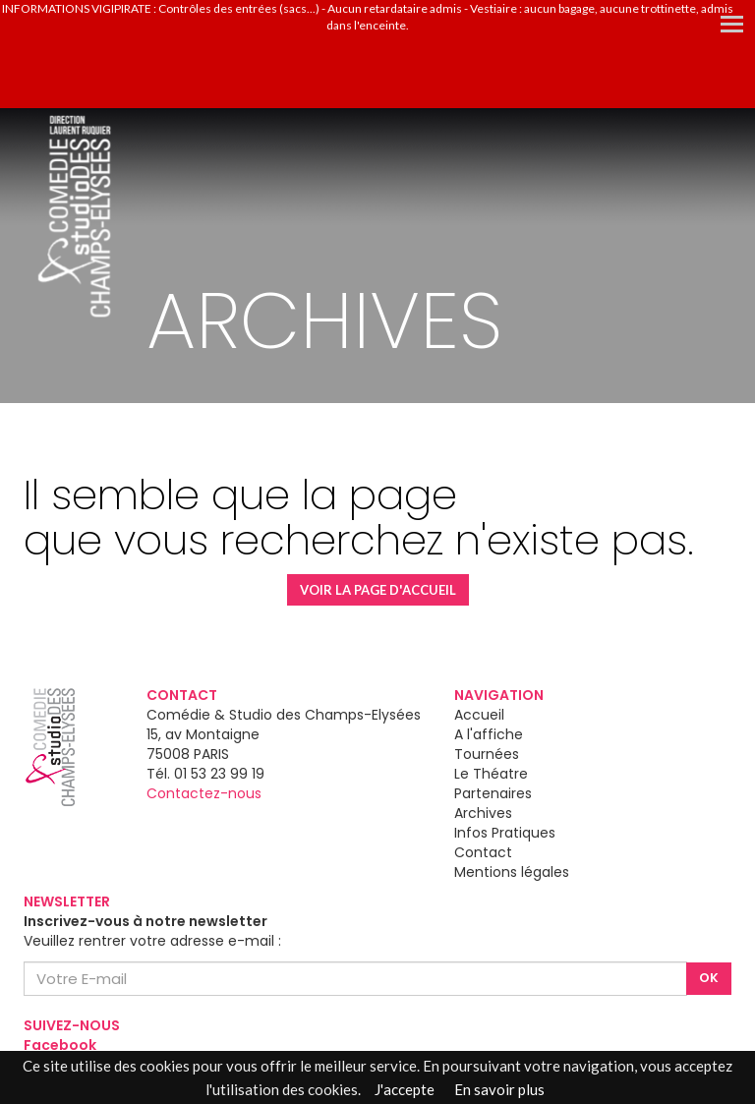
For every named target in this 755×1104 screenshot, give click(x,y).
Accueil (479, 715)
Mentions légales (511, 872)
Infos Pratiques (504, 833)
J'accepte (405, 1089)
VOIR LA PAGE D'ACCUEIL (378, 590)
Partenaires (493, 793)
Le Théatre (491, 774)
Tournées (486, 754)
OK (709, 977)
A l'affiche (488, 734)
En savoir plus (499, 1089)
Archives (483, 813)
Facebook (60, 1045)
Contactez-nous (203, 793)
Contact (483, 852)
